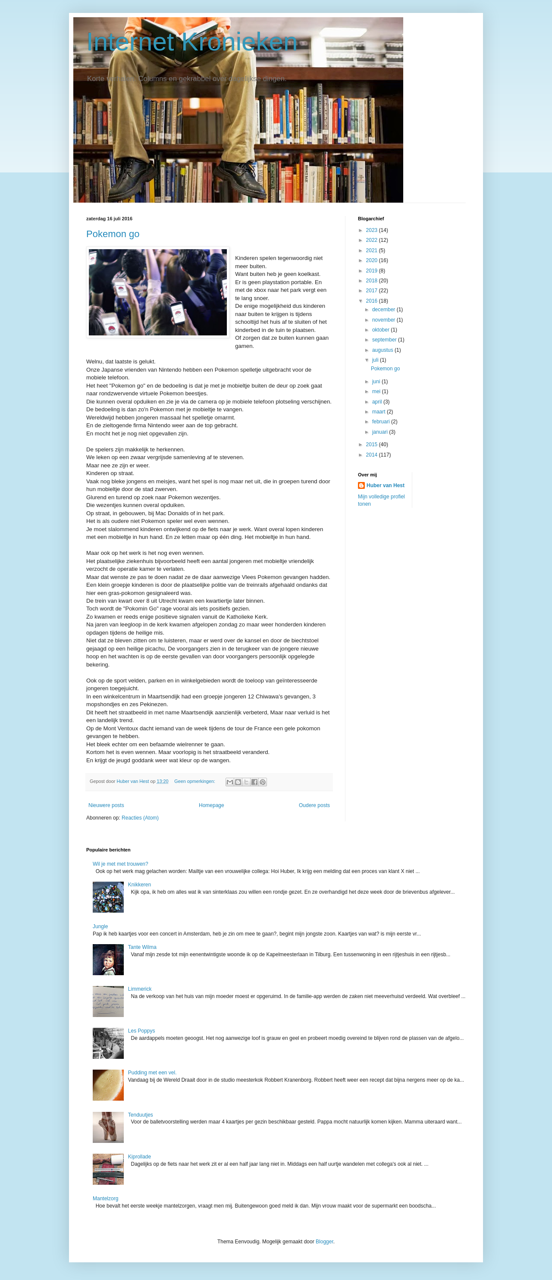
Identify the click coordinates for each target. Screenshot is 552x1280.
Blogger (324, 1242)
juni (377, 382)
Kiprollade (139, 1157)
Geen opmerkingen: (195, 781)
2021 (372, 250)
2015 (372, 444)
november (384, 320)
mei (377, 391)
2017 (372, 291)
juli (376, 360)
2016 (372, 301)
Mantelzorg (105, 1199)
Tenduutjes (140, 1115)
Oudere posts (314, 805)
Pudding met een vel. (152, 1073)
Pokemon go (113, 233)
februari (381, 422)
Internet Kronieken (192, 41)
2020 (372, 260)
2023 (372, 230)
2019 (372, 271)
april (377, 402)
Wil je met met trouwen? (120, 864)
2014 (372, 455)
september (385, 340)
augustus (383, 350)
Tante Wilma (142, 947)
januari (380, 432)
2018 (372, 281)
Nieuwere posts (106, 805)
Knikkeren (139, 885)
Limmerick (140, 989)
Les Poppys (141, 1031)
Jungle (100, 926)
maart (379, 412)
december (384, 310)
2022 (372, 240)
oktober (381, 330)
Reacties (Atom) (140, 818)
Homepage (211, 805)
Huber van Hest (386, 485)
